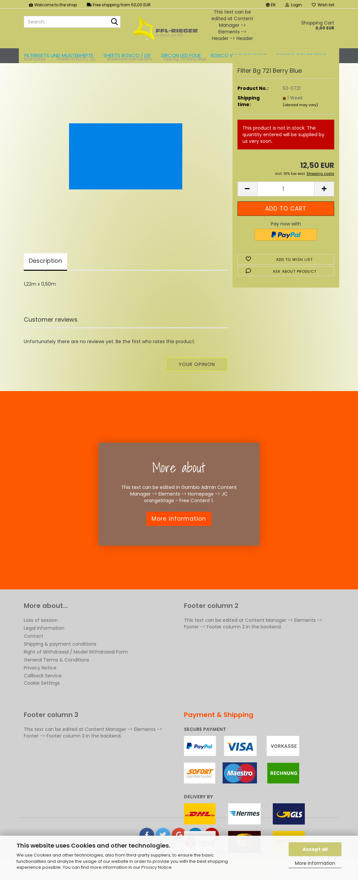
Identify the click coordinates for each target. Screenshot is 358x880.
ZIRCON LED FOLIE (181, 55)
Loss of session (41, 637)
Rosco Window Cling (239, 55)
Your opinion (197, 381)
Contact (33, 653)
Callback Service (43, 693)
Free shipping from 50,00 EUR (119, 5)
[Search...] (114, 22)
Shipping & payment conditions (60, 661)
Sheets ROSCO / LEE (127, 55)
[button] (270, 4)
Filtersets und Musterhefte (58, 55)
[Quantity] (285, 206)
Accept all (315, 849)
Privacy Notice (156, 867)
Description (45, 278)
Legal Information (44, 645)
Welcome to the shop (53, 5)
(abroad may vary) (300, 122)
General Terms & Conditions (56, 677)
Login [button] (293, 5)
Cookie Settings (42, 700)
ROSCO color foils (301, 55)
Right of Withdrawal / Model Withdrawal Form (76, 669)
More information (315, 863)
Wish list (323, 5)
